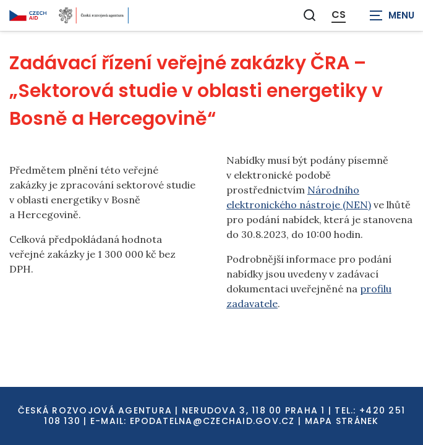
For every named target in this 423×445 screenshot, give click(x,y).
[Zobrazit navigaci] (392, 15)
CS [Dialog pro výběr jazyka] (338, 15)
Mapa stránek (342, 421)
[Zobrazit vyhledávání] (309, 15)
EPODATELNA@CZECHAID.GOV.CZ (212, 421)
